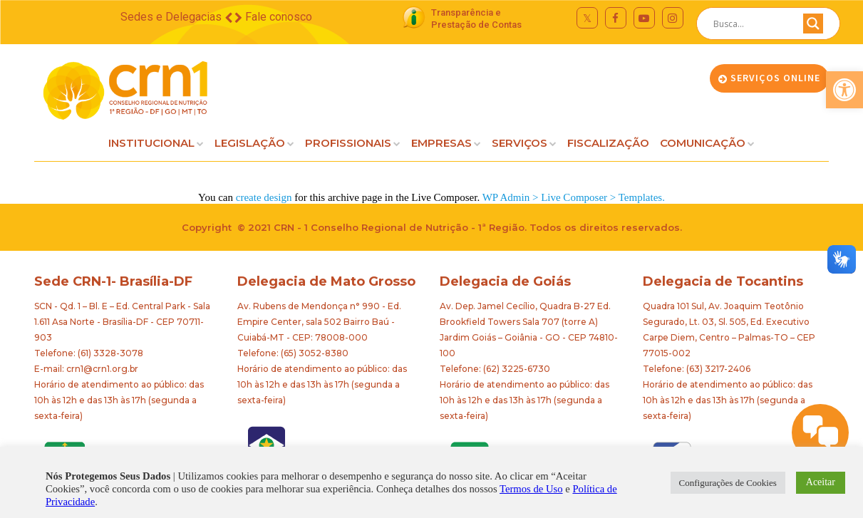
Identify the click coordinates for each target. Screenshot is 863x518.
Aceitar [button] (820, 482)
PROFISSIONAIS (348, 143)
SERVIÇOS (519, 143)
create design (264, 197)
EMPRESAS (441, 143)
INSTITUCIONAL (151, 143)
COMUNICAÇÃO (702, 143)
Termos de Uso (531, 488)
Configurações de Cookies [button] (728, 482)
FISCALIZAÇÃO (608, 143)
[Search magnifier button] (813, 27)
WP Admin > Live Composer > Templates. (573, 197)
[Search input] (751, 23)
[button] (844, 89)
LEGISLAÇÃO (250, 143)
